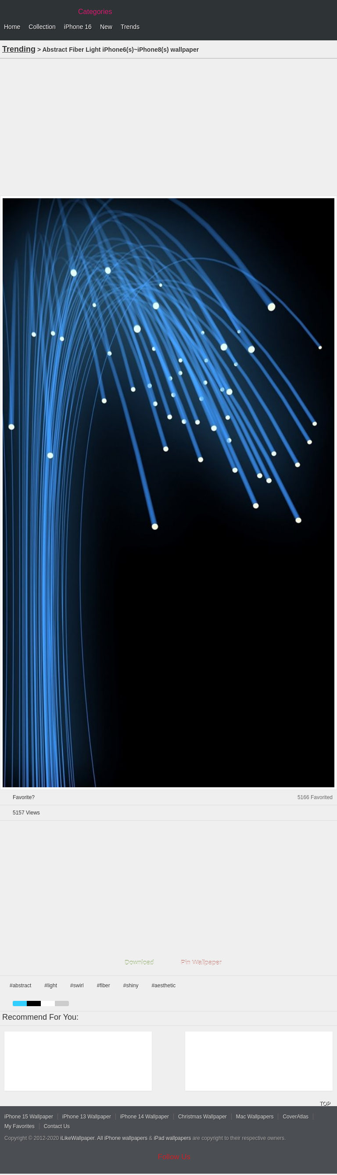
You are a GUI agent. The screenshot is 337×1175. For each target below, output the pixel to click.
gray (62, 1003)
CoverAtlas (295, 1117)
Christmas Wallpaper (202, 1117)
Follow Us (174, 1157)
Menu (328, 27)
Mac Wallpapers (255, 1117)
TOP (324, 1103)
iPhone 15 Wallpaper (28, 1117)
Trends (130, 26)
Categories (95, 11)
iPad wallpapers (172, 1138)
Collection (42, 26)
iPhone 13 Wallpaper (86, 1117)
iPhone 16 (78, 26)
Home (12, 26)
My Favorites (19, 1126)
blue (20, 1003)
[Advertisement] (168, 126)
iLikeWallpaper (78, 1138)
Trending (19, 49)
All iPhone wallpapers (122, 1138)
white (48, 1003)
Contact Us (57, 1126)
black (34, 1003)
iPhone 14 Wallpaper (144, 1117)
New (106, 26)
